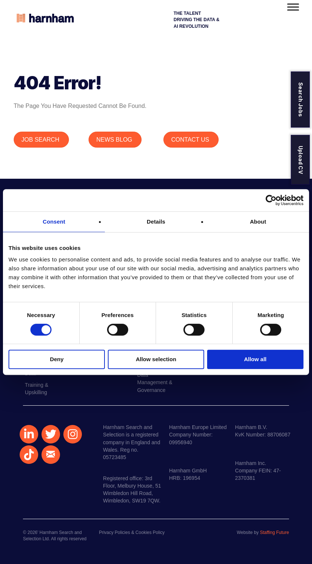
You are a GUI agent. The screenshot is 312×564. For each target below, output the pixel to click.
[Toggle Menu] (293, 6)
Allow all (255, 359)
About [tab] (258, 221)
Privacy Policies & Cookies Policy (132, 532)
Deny (57, 359)
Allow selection (156, 359)
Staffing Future (274, 532)
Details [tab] (156, 221)
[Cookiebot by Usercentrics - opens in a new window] (271, 200)
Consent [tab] (54, 221)
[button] (29, 434)
